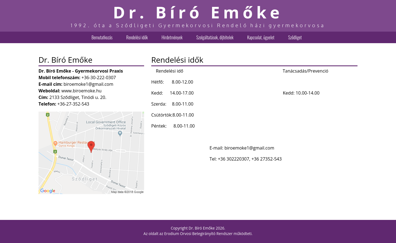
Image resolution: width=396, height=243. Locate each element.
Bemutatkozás (102, 37)
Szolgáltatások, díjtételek (214, 37)
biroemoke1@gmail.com (88, 84)
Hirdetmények (171, 37)
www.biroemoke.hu (81, 91)
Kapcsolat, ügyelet (260, 37)
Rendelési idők (137, 37)
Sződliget (295, 37)
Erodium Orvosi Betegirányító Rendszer (198, 233)
